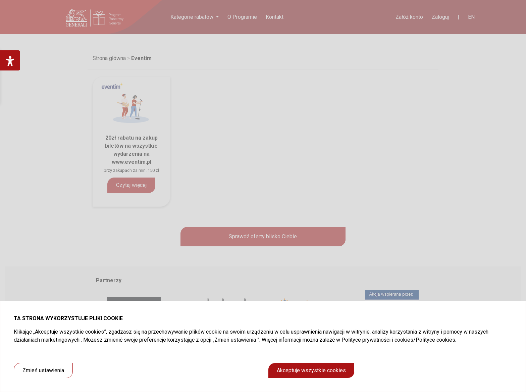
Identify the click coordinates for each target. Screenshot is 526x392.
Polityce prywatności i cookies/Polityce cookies (398, 340)
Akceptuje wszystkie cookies (311, 370)
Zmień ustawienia (43, 370)
